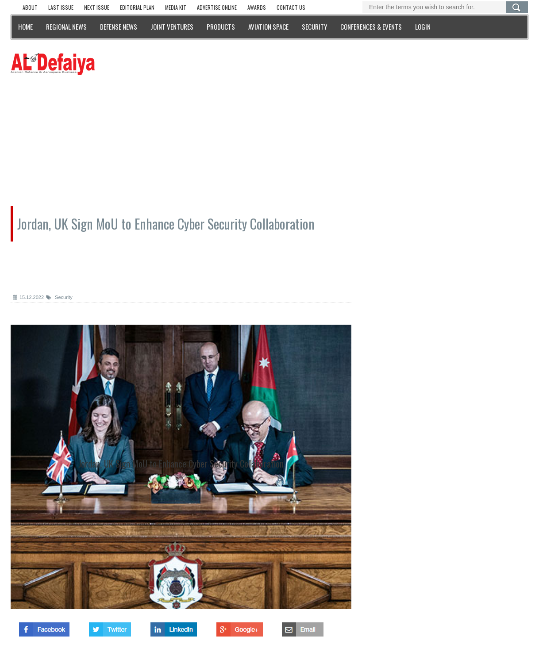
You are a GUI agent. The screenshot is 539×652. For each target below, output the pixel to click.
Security (59, 297)
